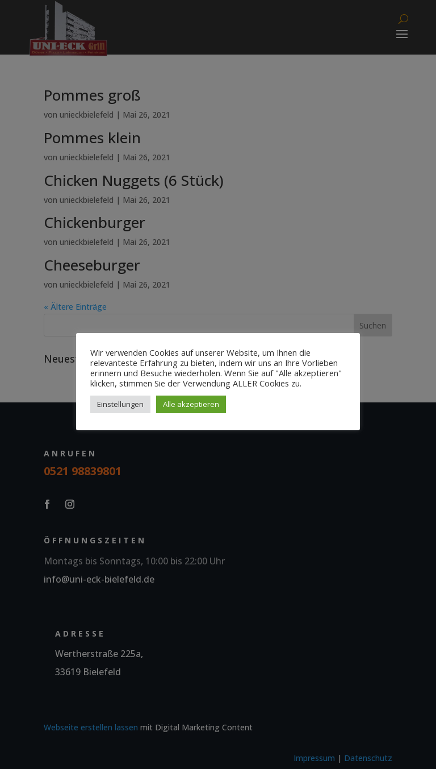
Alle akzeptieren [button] (191, 404)
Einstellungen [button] (120, 404)
